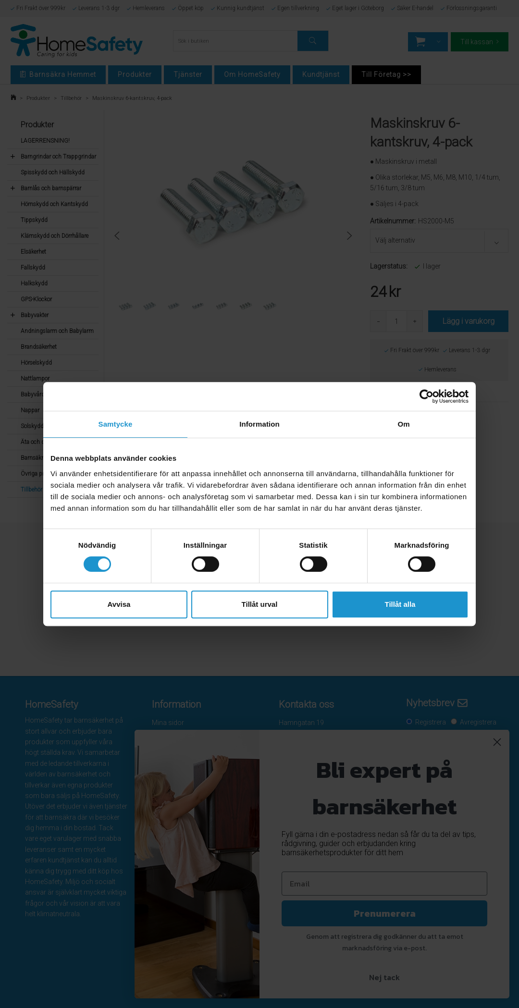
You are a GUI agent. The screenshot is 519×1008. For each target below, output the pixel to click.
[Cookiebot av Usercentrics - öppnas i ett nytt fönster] (426, 396)
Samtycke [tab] (116, 424)
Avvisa (119, 604)
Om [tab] (403, 424)
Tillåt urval (260, 604)
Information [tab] (259, 424)
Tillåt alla (400, 604)
